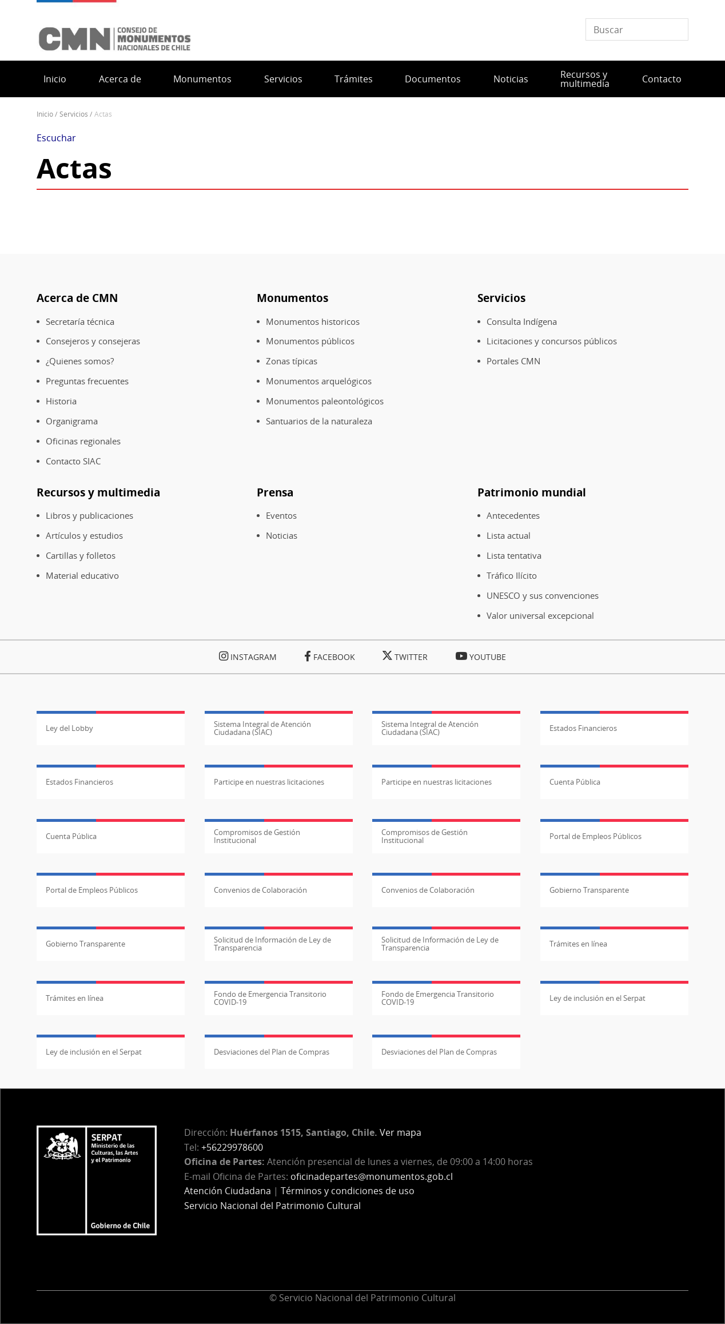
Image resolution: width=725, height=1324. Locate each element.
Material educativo (82, 575)
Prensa (275, 492)
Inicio (54, 79)
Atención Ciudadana (227, 1190)
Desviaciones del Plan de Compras (271, 1052)
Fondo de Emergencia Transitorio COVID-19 (270, 998)
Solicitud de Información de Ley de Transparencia (272, 944)
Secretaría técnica (80, 321)
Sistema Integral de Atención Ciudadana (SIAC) (262, 728)
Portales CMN (513, 361)
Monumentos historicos (313, 321)
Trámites (353, 79)
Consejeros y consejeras (93, 341)
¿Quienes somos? (80, 361)
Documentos (433, 79)
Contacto (662, 79)
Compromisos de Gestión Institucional (257, 836)
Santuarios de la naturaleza (319, 421)
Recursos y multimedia (585, 79)
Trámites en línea (578, 944)
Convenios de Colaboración (260, 890)
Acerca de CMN (77, 298)
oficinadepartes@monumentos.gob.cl (371, 1176)
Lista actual (509, 535)
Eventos (281, 515)
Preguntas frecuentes (87, 381)
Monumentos (202, 79)
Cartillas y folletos (80, 555)
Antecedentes (513, 515)
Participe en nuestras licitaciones (269, 782)
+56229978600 (232, 1147)
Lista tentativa (514, 555)
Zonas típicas (291, 361)
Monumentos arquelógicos (319, 381)
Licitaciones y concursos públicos (552, 341)
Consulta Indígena (522, 321)
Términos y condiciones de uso (348, 1190)
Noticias (510, 79)
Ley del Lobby (69, 728)
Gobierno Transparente (589, 890)
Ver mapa (400, 1132)
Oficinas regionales (83, 441)
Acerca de (120, 79)
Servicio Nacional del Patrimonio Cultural (272, 1205)
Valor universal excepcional (540, 615)
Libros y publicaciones (89, 515)
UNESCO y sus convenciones (543, 595)
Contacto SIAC (73, 461)
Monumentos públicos (310, 341)
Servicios (283, 79)
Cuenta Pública (574, 782)
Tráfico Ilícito (512, 575)
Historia (61, 401)
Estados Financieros (583, 728)
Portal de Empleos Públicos (595, 836)
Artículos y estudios (84, 535)
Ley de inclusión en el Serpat (597, 998)
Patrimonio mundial (531, 492)
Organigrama (72, 421)
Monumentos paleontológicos (325, 401)
